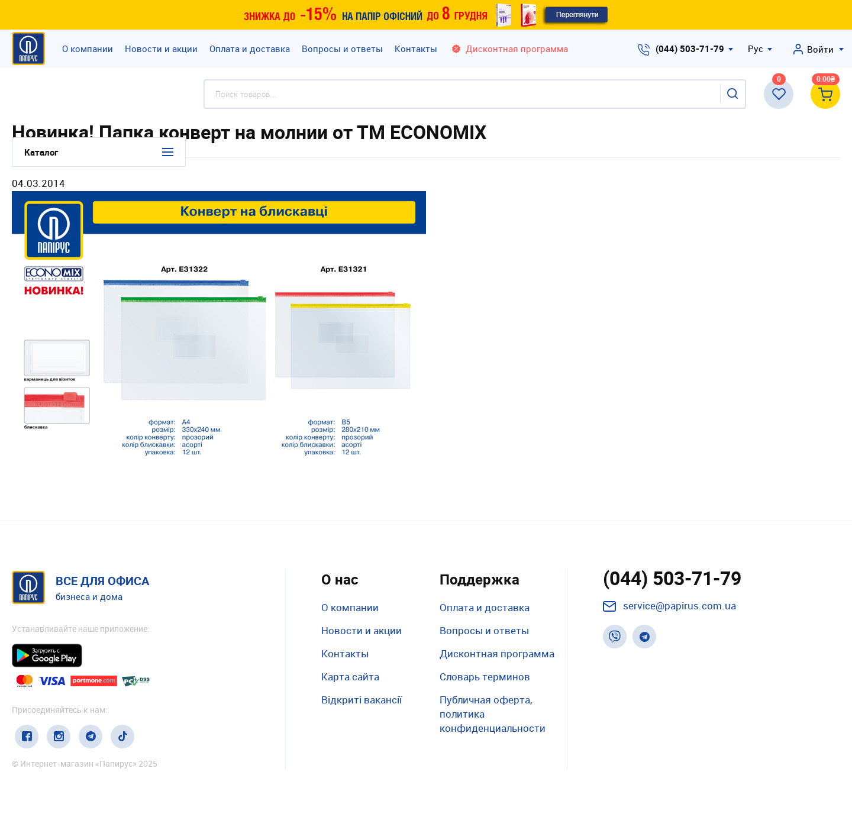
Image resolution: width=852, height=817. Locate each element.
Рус (755, 48)
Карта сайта (350, 676)
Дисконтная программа (497, 653)
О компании (87, 48)
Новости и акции (161, 48)
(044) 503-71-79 (690, 48)
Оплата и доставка (249, 48)
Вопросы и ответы (342, 48)
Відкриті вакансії (361, 699)
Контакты (416, 48)
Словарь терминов (485, 676)
